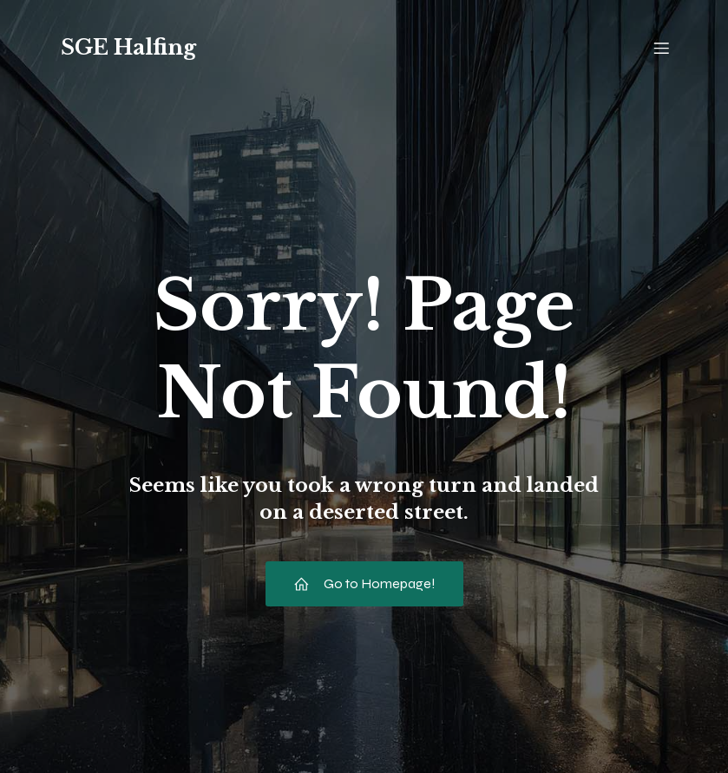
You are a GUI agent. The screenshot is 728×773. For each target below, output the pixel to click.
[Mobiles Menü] (662, 47)
